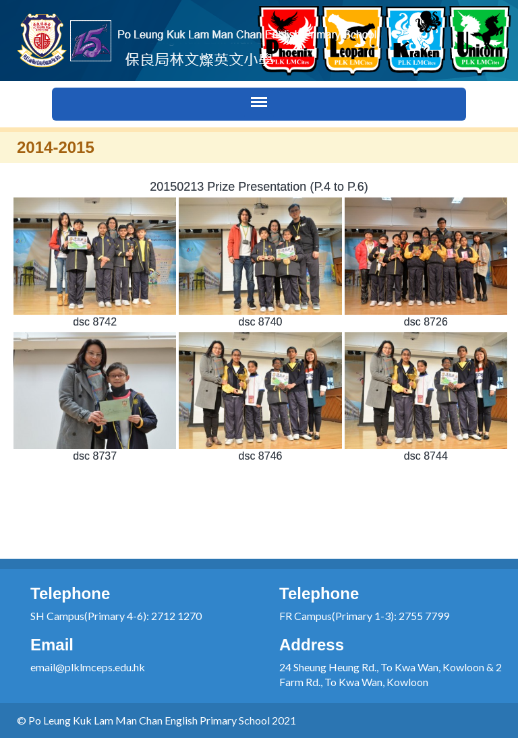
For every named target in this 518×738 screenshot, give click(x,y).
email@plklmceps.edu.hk (87, 666)
